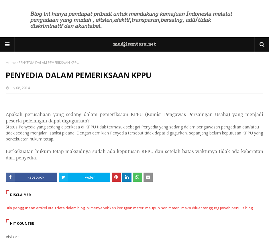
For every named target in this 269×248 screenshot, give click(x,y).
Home (11, 62)
